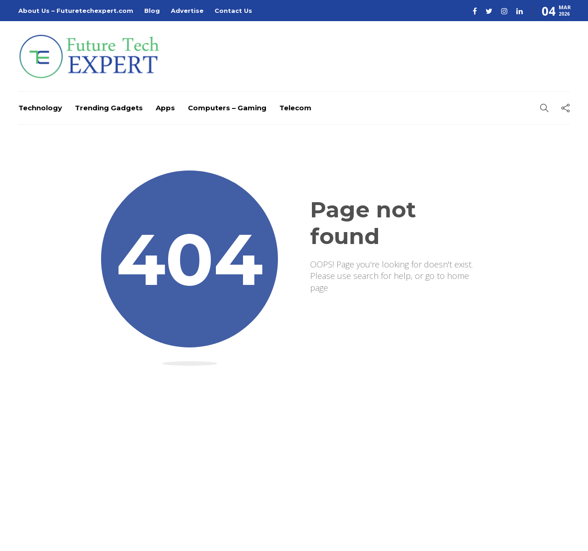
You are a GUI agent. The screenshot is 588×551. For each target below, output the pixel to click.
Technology (40, 107)
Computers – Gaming (227, 107)
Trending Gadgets (109, 107)
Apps (165, 107)
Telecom (295, 107)
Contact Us (233, 10)
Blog (152, 10)
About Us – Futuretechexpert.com (75, 10)
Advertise (187, 10)
